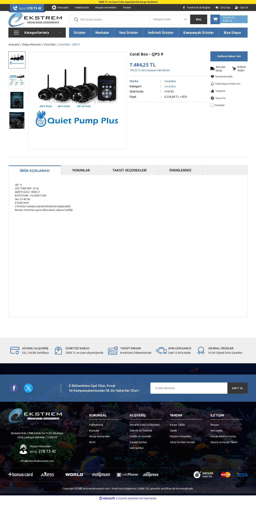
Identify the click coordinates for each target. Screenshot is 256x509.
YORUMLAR (81, 178)
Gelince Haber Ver (229, 64)
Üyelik (173, 438)
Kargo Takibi (177, 432)
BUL (199, 23)
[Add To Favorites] (229, 84)
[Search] (109, 23)
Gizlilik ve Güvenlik (140, 444)
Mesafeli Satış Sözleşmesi (145, 432)
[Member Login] (222, 7)
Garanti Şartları (138, 449)
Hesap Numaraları (99, 444)
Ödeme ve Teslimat (141, 438)
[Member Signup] (241, 7)
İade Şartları (137, 455)
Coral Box (170, 89)
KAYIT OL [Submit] (237, 395)
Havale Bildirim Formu (223, 444)
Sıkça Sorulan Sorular (182, 449)
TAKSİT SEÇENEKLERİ (129, 178)
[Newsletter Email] (199, 395)
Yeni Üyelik (216, 438)
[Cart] (229, 23)
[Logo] (35, 23)
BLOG (92, 449)
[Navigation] (37, 40)
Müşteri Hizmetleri (180, 444)
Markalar (94, 438)
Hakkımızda (96, 432)
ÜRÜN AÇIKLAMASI (35, 178)
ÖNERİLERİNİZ (180, 178)
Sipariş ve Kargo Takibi (223, 449)
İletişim (214, 432)
